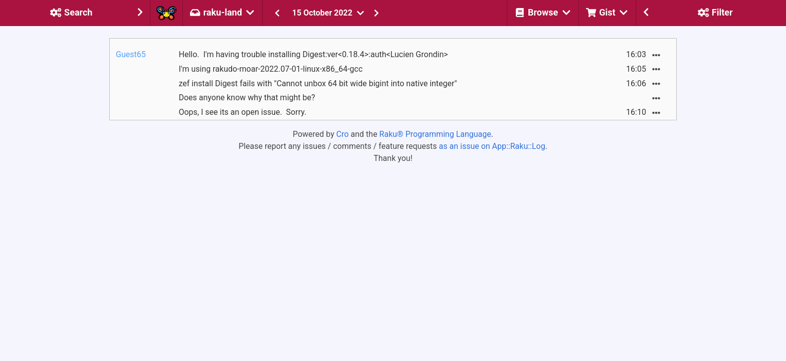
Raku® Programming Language (435, 134)
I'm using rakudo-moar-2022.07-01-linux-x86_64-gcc (270, 69)
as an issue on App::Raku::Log (492, 146)
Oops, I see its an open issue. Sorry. (242, 112)
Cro (342, 134)
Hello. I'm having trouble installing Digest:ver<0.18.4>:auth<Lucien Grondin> (313, 54)
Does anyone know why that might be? (246, 97)
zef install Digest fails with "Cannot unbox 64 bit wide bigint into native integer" (317, 83)
